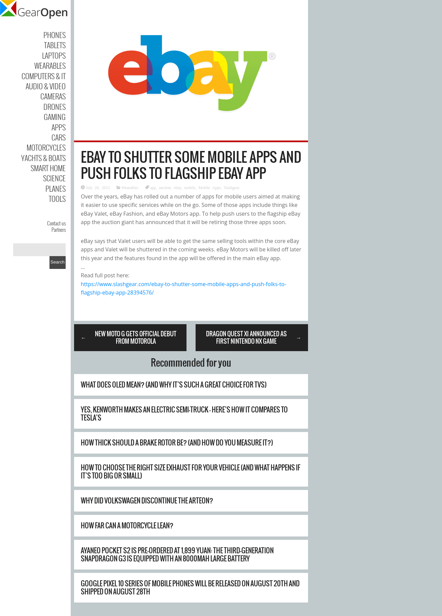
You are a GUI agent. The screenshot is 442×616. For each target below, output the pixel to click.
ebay (177, 187)
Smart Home (48, 167)
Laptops (54, 55)
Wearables (50, 65)
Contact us (56, 223)
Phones (54, 34)
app (153, 187)
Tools (57, 198)
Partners (59, 229)
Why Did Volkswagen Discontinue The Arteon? (147, 500)
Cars (59, 137)
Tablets (55, 44)
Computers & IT (44, 75)
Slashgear (232, 187)
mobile (189, 187)
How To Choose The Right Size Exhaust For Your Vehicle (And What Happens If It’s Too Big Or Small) (190, 471)
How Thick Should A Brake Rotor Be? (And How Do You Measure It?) (177, 442)
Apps (59, 127)
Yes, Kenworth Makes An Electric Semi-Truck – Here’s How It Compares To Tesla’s (184, 413)
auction (165, 187)
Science (54, 178)
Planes (55, 188)
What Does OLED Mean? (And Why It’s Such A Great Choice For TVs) (174, 384)
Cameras (53, 96)
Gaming (55, 116)
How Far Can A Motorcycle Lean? (127, 525)
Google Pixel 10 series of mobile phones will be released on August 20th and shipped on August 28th (190, 587)
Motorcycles (46, 147)
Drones (54, 106)
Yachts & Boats (43, 157)
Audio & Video (46, 86)
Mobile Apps (210, 187)
